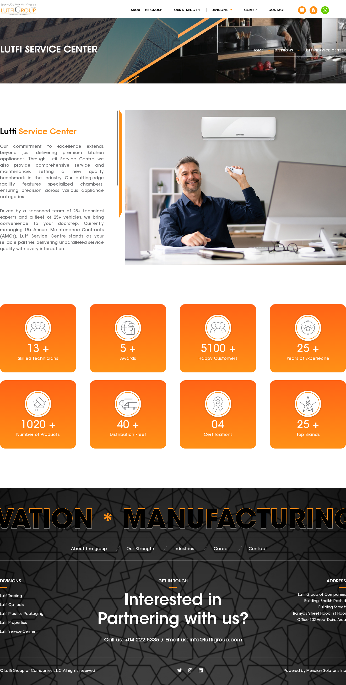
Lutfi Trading (11, 596)
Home (257, 50)
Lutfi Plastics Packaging (22, 614)
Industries (184, 549)
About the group (146, 10)
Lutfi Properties (13, 623)
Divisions (222, 10)
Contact (276, 10)
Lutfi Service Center (17, 632)
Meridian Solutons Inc (326, 671)
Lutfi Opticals (12, 605)
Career (250, 10)
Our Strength (187, 10)
